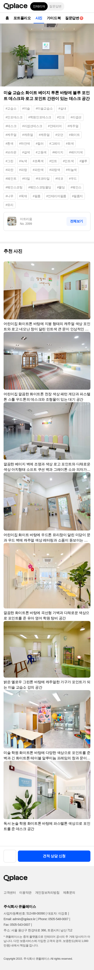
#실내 (62, 108)
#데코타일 (43, 178)
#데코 (59, 178)
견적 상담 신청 (54, 856)
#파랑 (23, 170)
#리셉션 (76, 117)
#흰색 (9, 143)
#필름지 (77, 196)
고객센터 (10, 892)
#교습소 (11, 108)
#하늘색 (71, 170)
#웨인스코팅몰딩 (39, 187)
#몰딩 (61, 187)
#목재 (23, 196)
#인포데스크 (14, 117)
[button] (87, 6)
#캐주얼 (73, 126)
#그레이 (54, 143)
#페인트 (11, 178)
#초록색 (38, 161)
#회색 (70, 143)
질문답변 (55, 6)
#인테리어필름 (56, 196)
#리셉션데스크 (32, 126)
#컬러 (40, 143)
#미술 (26, 108)
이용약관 (25, 892)
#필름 (37, 196)
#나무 (9, 196)
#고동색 (41, 152)
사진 (38, 18)
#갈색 (26, 152)
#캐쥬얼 (27, 135)
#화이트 (74, 135)
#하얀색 (24, 143)
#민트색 (68, 161)
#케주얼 (11, 135)
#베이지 (57, 152)
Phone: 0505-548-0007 (53, 919)
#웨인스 (76, 187)
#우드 (73, 178)
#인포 (61, 117)
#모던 (59, 135)
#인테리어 (55, 126)
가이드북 (54, 18)
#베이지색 (76, 152)
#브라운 (11, 152)
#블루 (83, 161)
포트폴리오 (22, 18)
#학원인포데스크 (39, 117)
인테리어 (39, 6)
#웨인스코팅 (14, 187)
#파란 (9, 170)
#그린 (9, 161)
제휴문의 (69, 892)
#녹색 (23, 161)
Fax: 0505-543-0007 (17, 924)
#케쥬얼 (44, 135)
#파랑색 (54, 170)
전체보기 (76, 221)
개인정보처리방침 (47, 892)
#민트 (53, 161)
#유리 (9, 205)
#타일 (26, 178)
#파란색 (38, 170)
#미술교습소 (44, 108)
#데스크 (11, 126)
